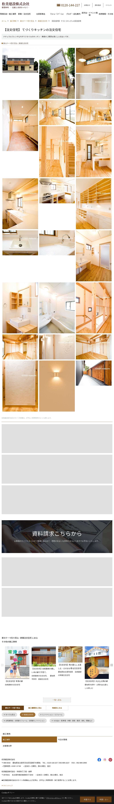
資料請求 (98, 5)
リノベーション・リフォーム (54, 715)
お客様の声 (7, 746)
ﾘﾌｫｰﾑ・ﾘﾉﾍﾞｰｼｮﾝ (57, 13)
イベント (109, 5)
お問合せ (87, 5)
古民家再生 (40, 13)
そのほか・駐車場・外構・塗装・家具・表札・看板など (77, 721)
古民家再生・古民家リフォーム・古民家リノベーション (27, 721)
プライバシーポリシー (53, 798)
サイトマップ (8, 786)
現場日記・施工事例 (8, 13)
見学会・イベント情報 (90, 13)
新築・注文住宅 (24, 13)
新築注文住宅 (30, 715)
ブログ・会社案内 (73, 13)
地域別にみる (57, 708)
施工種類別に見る (35, 708)
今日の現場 (62, 740)
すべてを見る (11, 715)
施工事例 (6, 740)
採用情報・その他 (106, 13)
